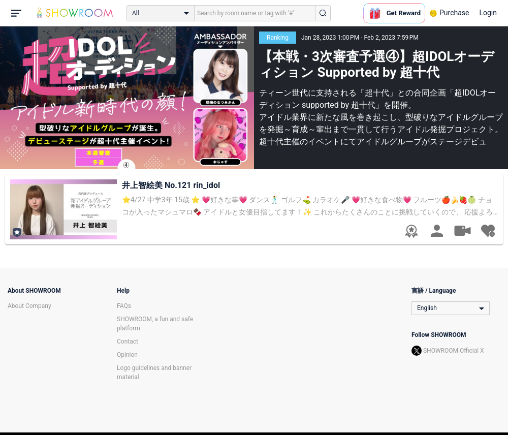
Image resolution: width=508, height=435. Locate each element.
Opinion (127, 354)
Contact (127, 341)
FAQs (124, 305)
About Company (29, 305)
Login (488, 13)
